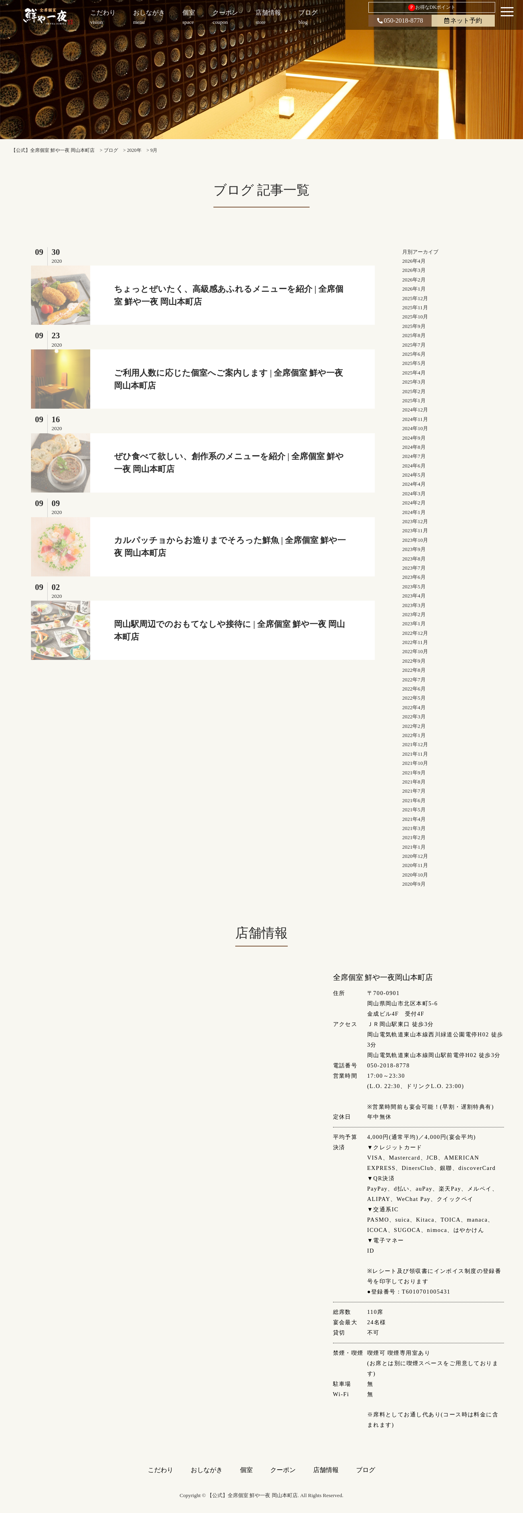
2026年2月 (414, 280)
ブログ (365, 1469)
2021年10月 (415, 763)
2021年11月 (415, 754)
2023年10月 (415, 540)
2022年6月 (414, 689)
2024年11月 (415, 419)
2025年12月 (415, 298)
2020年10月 (415, 875)
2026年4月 (414, 261)
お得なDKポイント (431, 7)
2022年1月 (414, 735)
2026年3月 (414, 270)
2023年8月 (414, 559)
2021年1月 (414, 847)
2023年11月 (415, 530)
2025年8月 (414, 335)
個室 (246, 1469)
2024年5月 (414, 475)
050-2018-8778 (400, 20)
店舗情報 (326, 1469)
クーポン (283, 1469)
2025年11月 (415, 307)
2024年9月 (414, 438)
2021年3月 (414, 828)
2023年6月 (414, 577)
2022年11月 (415, 642)
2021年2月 (414, 837)
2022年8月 (414, 670)
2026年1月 (414, 289)
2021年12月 (415, 744)
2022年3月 (414, 717)
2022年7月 (414, 680)
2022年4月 (414, 707)
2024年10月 (415, 428)
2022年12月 (415, 633)
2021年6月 (414, 800)
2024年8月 (414, 447)
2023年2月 (414, 614)
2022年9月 (414, 661)
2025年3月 (414, 382)
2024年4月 (414, 484)
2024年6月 (414, 466)
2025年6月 (414, 354)
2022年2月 (414, 726)
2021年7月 (414, 791)
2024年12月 (415, 410)
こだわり (160, 1469)
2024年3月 (414, 494)
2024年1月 (414, 512)
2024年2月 (414, 503)
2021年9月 (414, 773)
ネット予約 (463, 20)
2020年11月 (415, 865)
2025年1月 (414, 400)
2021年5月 (414, 810)
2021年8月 (414, 782)
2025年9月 (414, 326)
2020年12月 (415, 856)
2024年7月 (414, 456)
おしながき (207, 1469)
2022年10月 (415, 651)
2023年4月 (414, 596)
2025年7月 (414, 345)
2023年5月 (414, 587)
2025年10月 (415, 317)
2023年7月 (414, 568)
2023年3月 (414, 605)
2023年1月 (414, 624)
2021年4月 (414, 819)
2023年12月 (415, 521)
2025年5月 (414, 363)
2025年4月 (414, 373)
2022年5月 (414, 698)
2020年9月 (414, 884)
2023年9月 (414, 549)
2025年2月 (414, 391)
